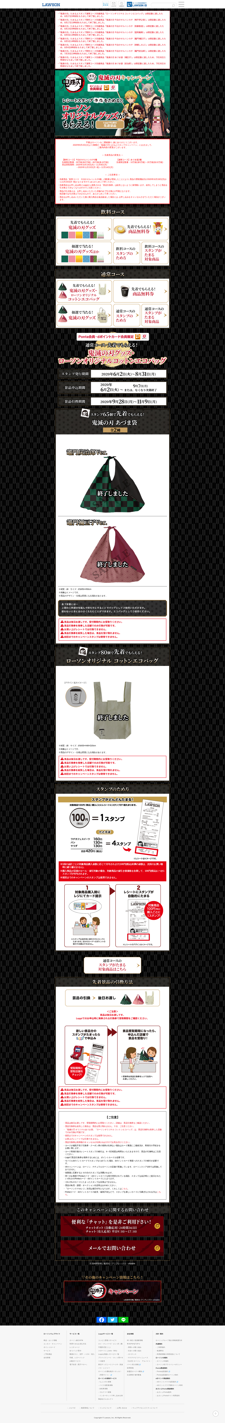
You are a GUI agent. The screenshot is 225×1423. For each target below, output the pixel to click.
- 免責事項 (159, 1351)
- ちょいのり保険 (104, 1382)
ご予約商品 (48, 1354)
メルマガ (72, 1408)
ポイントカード (49, 1347)
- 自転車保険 (103, 1388)
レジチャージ (75, 1347)
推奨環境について (87, 1408)
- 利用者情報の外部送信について (168, 1354)
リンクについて (105, 1408)
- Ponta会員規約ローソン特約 (167, 1375)
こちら (124, 1188)
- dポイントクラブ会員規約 (167, 1382)
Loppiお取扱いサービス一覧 (108, 1354)
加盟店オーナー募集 (135, 1371)
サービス (47, 1351)
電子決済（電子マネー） (79, 1364)
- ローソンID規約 (162, 1361)
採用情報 (130, 1368)
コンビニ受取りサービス (107, 1340)
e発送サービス (75, 1361)
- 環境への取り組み (134, 1347)
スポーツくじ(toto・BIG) (107, 1351)
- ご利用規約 (160, 1347)
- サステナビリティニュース (137, 1357)
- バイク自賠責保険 (105, 1385)
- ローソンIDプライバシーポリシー (169, 1364)
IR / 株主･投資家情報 (135, 1340)
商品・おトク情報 (50, 1340)
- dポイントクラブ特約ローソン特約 (169, 1385)
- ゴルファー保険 (104, 1392)
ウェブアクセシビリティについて (145, 1408)
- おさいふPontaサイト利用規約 (168, 1395)
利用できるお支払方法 (78, 1344)
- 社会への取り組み (134, 1351)
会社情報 (47, 1357)
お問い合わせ (122, 1408)
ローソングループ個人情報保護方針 (169, 1340)
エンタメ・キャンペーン (53, 1344)
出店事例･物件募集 (134, 1375)
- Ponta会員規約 (163, 1371)
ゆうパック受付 (75, 1351)
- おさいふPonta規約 (163, 1392)
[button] (181, 4)
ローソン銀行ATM (76, 1340)
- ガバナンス (131, 1354)
